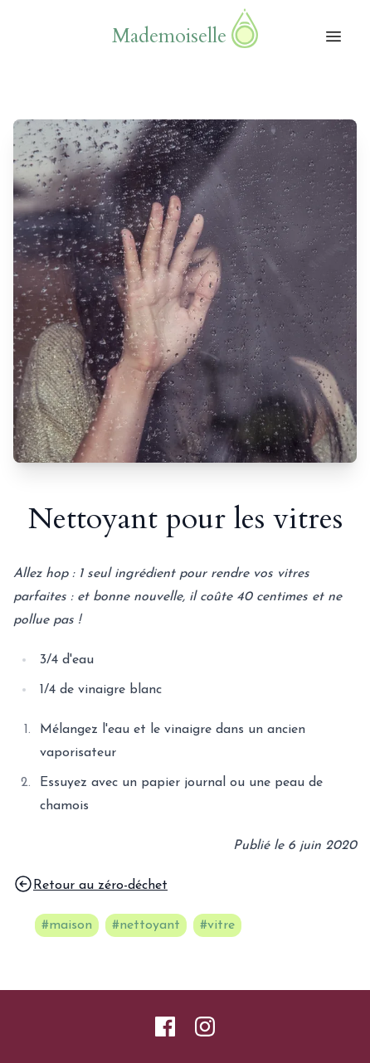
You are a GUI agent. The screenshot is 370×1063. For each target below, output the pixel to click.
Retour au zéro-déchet (90, 884)
